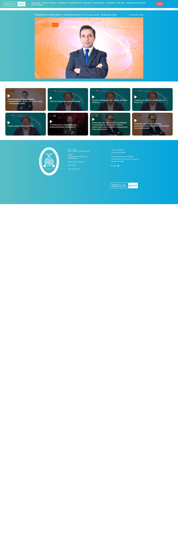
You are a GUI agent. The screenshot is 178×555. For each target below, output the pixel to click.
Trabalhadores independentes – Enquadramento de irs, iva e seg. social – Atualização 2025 (76, 15)
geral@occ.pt (76, 169)
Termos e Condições (117, 150)
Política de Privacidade (118, 152)
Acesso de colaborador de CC (122, 156)
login (160, 4)
